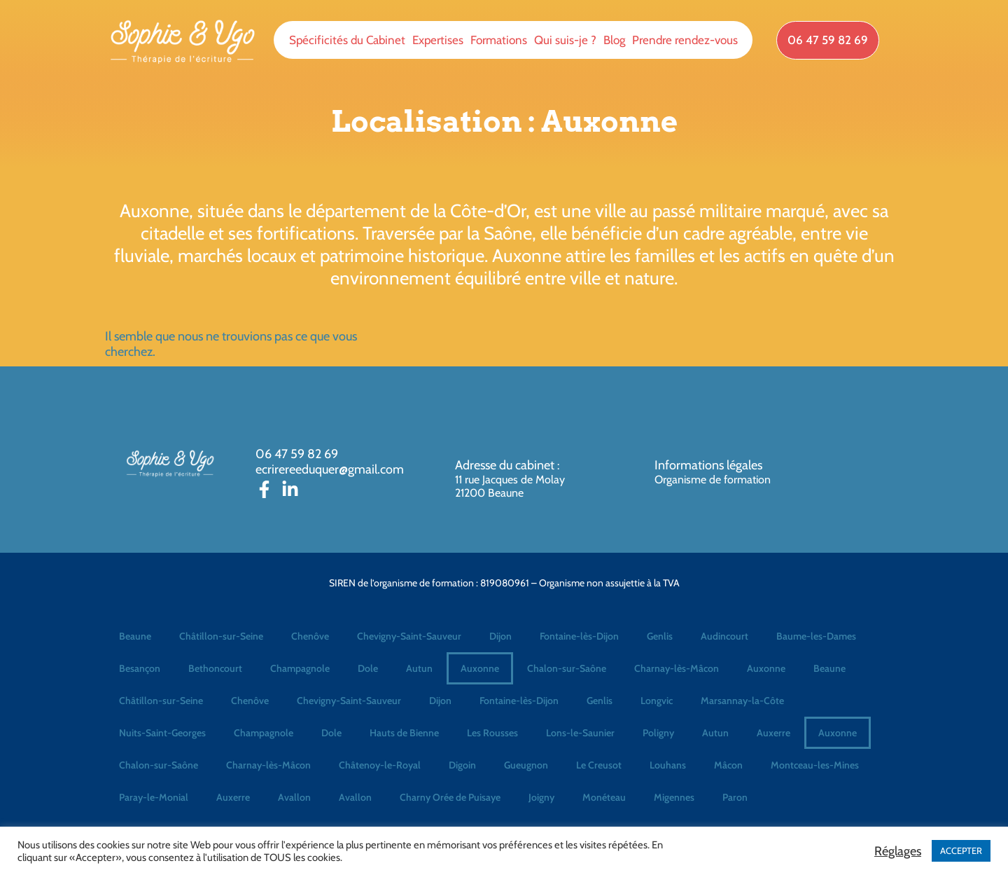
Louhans (668, 765)
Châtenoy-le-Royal (380, 765)
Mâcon (728, 765)
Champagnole (300, 668)
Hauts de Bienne (404, 732)
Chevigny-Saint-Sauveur (409, 636)
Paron (735, 797)
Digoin (462, 765)
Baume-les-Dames (816, 636)
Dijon (500, 636)
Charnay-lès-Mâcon (676, 668)
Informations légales (708, 465)
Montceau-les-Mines (815, 765)
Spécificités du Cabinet (347, 40)
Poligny (658, 732)
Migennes (674, 797)
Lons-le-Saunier (580, 732)
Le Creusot (599, 765)
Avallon (294, 797)
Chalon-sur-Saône (566, 668)
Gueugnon (526, 765)
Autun (419, 668)
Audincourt (724, 636)
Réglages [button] (897, 851)
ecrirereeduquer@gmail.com (329, 469)
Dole (368, 668)
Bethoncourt (215, 668)
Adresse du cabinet (506, 465)
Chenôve (310, 636)
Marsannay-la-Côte (742, 700)
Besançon (139, 668)
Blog (614, 40)
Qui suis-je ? (565, 40)
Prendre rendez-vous (685, 40)
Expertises (437, 40)
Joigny (541, 797)
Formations (498, 40)
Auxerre (773, 732)
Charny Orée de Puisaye (450, 797)
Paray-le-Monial (153, 797)
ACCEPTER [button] (961, 850)
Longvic (656, 700)
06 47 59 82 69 (296, 454)
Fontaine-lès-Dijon (579, 636)
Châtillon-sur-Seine (221, 636)
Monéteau (604, 797)
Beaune (135, 636)
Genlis (660, 636)
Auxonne (480, 668)
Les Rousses (492, 732)
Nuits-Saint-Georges (162, 732)
